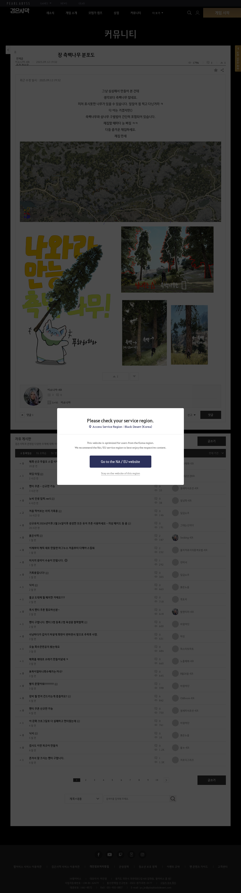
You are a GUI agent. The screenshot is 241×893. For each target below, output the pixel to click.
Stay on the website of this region (120, 473)
